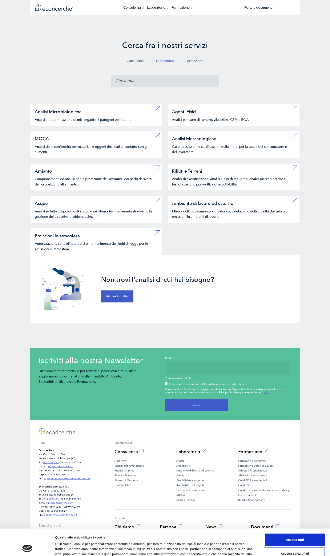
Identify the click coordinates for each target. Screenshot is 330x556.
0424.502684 (51, 498)
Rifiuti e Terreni (185, 500)
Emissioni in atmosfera (190, 490)
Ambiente (120, 461)
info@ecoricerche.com (60, 466)
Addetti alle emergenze (252, 471)
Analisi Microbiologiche (190, 485)
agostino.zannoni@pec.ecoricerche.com (67, 478)
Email (170, 357)
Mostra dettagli (221, 547)
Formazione (194, 61)
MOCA (180, 495)
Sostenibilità (121, 485)
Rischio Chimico (124, 471)
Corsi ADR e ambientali (252, 480)
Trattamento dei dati (179, 378)
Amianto (181, 475)
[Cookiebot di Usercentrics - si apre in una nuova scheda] (27, 548)
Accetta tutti (295, 514)
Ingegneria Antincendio (129, 466)
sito (266, 392)
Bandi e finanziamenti (251, 500)
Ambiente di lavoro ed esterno (195, 471)
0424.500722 (51, 462)
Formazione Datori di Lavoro (256, 466)
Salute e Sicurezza (125, 475)
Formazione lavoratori (252, 461)
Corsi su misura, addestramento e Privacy (264, 490)
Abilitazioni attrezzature (252, 475)
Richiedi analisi (117, 296)
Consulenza (135, 61)
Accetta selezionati (295, 528)
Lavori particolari (248, 495)
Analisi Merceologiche (190, 480)
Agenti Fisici (183, 466)
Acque (180, 461)
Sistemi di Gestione (126, 480)
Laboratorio (165, 61)
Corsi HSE (244, 485)
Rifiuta (295, 542)
